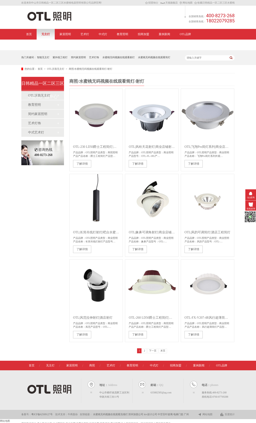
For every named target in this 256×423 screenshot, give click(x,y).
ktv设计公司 (151, 414)
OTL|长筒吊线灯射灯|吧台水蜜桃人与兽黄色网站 (96, 232)
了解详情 (82, 163)
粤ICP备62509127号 (42, 414)
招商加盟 (143, 34)
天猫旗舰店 (169, 2)
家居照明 (65, 34)
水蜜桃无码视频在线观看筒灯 (154, 57)
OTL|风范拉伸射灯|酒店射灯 (93, 317)
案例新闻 (164, 34)
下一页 (152, 350)
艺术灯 (85, 34)
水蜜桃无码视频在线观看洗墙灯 (111, 414)
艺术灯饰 (94, 57)
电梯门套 (178, 414)
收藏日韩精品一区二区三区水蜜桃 (214, 2)
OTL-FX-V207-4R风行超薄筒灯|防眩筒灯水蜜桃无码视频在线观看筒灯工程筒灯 (208, 317)
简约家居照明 (78, 57)
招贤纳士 (151, 2)
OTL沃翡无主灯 (56, 69)
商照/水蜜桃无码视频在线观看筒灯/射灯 (91, 69)
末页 (162, 350)
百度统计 (227, 415)
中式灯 (103, 34)
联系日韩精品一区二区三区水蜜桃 (47, 44)
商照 (92, 365)
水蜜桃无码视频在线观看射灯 (118, 57)
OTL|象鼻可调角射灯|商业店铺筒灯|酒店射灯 (152, 232)
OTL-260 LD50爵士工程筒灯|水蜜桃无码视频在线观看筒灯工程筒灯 (152, 317)
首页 (29, 34)
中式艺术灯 (36, 132)
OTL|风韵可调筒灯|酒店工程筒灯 (207, 232)
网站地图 (186, 2)
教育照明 (122, 34)
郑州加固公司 (136, 414)
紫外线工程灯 (60, 57)
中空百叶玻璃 (165, 414)
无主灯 (45, 34)
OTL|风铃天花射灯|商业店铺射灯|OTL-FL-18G (152, 147)
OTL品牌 (185, 34)
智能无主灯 (43, 57)
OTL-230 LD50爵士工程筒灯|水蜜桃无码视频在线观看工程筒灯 (96, 147)
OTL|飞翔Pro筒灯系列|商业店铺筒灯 (208, 147)
